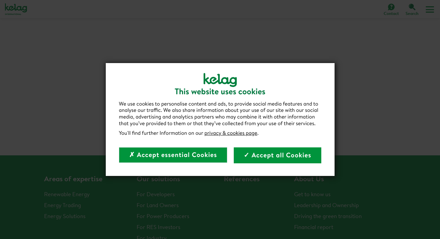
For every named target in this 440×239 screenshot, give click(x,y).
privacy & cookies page (230, 133)
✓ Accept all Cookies (277, 155)
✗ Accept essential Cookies (173, 154)
